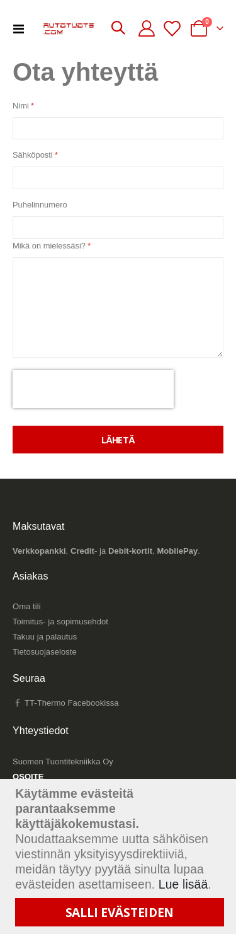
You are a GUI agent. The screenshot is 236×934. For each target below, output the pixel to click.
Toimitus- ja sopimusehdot (60, 621)
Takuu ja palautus (45, 636)
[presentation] (93, 389)
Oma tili (27, 606)
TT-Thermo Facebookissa (66, 703)
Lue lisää (183, 884)
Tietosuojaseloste (45, 652)
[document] (119, 856)
